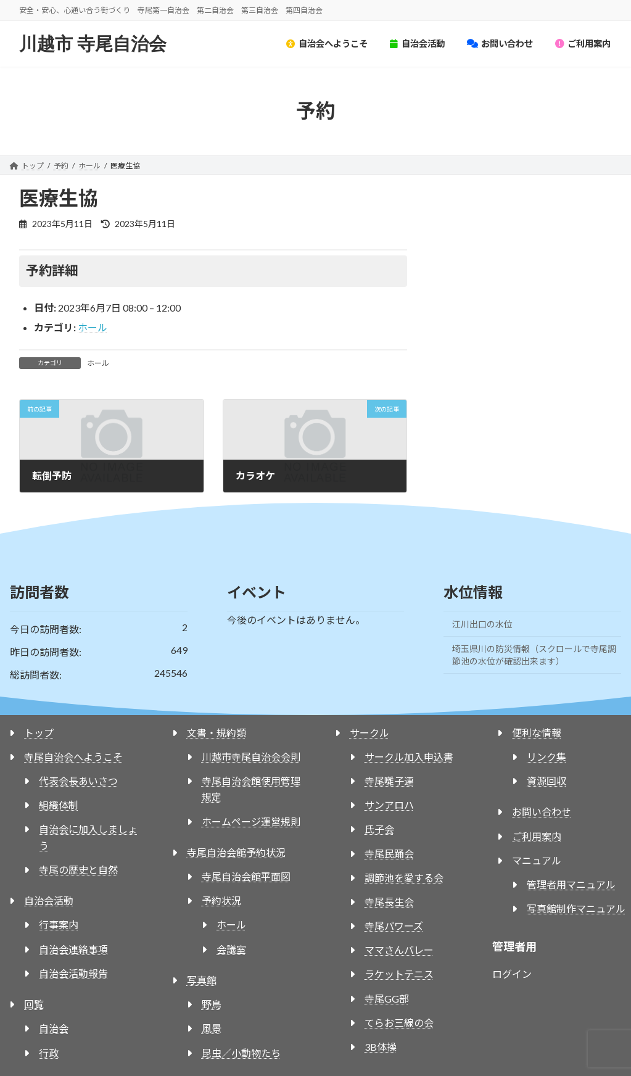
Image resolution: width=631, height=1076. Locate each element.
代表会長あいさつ (78, 781)
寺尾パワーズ (394, 926)
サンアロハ (389, 805)
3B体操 (381, 1047)
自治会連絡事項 (73, 949)
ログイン (512, 974)
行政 (49, 1053)
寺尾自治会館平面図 (246, 876)
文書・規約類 (216, 733)
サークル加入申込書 (409, 757)
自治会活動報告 (73, 973)
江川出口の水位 (482, 624)
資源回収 (546, 781)
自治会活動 (48, 900)
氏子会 (379, 829)
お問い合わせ (541, 811)
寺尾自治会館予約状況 (236, 852)
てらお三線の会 (399, 1022)
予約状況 (221, 900)
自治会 (53, 1028)
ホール (92, 327)
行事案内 (58, 924)
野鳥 (211, 1004)
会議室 (231, 949)
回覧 (34, 1004)
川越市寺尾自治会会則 (251, 757)
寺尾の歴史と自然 (78, 869)
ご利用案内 (536, 836)
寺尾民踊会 (389, 853)
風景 (211, 1028)
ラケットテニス (399, 974)
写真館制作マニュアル (576, 908)
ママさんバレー (399, 950)
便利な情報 (536, 733)
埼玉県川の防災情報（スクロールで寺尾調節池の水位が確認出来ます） (534, 655)
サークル (369, 733)
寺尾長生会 (389, 902)
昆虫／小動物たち (241, 1053)
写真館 (202, 980)
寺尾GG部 (387, 998)
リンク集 (546, 757)
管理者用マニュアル (571, 884)
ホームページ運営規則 (251, 821)
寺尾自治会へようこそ (73, 757)
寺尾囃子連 (389, 781)
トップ (39, 733)
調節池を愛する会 (404, 878)
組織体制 (58, 805)
